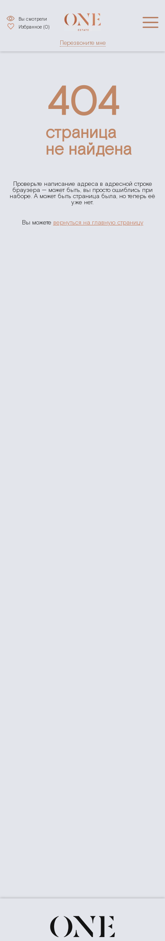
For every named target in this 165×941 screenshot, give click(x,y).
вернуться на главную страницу (98, 222)
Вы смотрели (32, 19)
